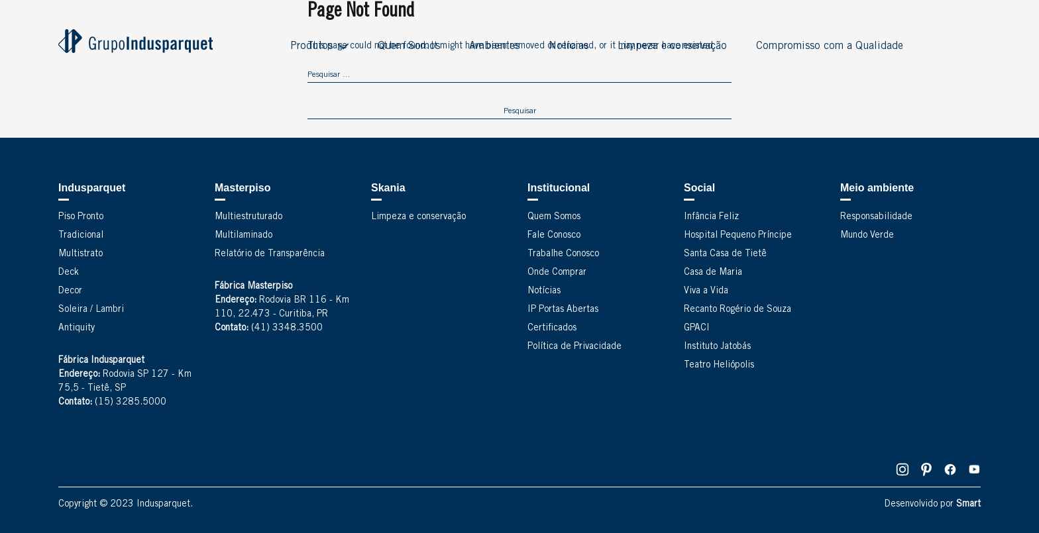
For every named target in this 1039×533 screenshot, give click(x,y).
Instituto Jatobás (717, 347)
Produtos (311, 46)
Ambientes (494, 46)
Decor (70, 291)
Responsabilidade (876, 217)
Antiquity (76, 328)
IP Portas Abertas (562, 310)
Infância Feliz (711, 217)
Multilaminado (243, 235)
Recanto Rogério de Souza (737, 310)
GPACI (697, 328)
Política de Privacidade (574, 347)
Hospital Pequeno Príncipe (738, 235)
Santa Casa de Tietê (725, 254)
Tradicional (80, 235)
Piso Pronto (80, 217)
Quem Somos (409, 46)
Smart (968, 504)
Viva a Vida (706, 291)
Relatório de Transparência (270, 254)
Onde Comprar (556, 272)
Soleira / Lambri (91, 310)
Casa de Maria (713, 272)
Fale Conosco (553, 235)
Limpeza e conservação (672, 46)
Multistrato (80, 254)
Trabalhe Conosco (563, 254)
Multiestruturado (248, 217)
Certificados (551, 328)
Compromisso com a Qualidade (829, 46)
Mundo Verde (867, 235)
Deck (68, 272)
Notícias (568, 46)
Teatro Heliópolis (719, 365)
